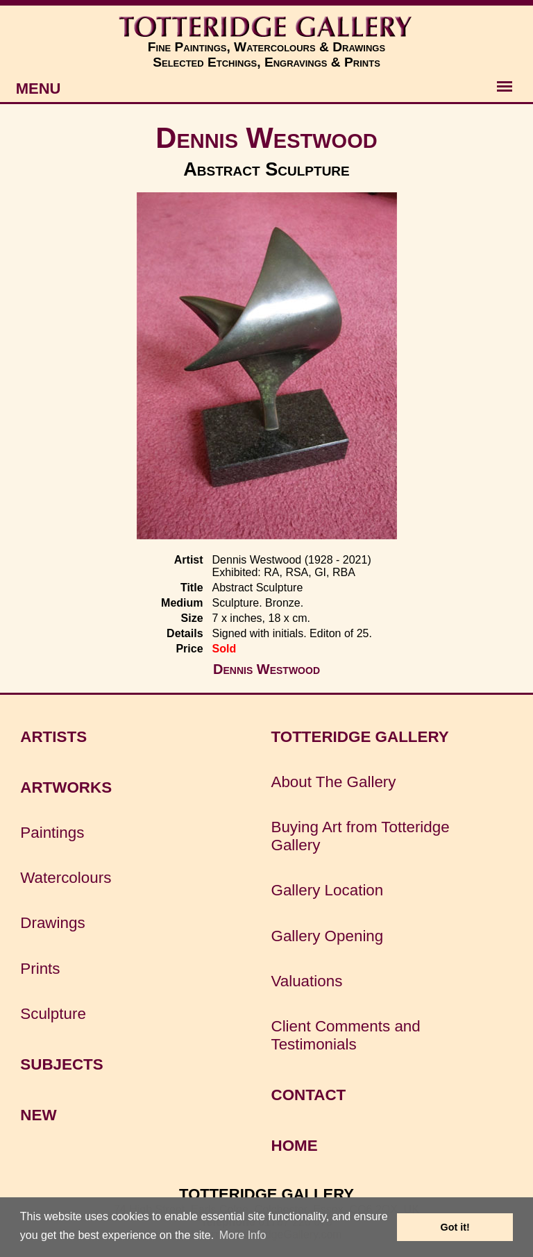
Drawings (52, 922)
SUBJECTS (61, 1064)
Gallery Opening (327, 936)
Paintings (52, 832)
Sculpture (53, 1013)
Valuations (306, 981)
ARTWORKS (66, 787)
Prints (40, 968)
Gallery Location (327, 890)
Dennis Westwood (266, 137)
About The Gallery (333, 782)
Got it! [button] (455, 1227)
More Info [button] (242, 1235)
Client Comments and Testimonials (345, 1035)
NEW (38, 1115)
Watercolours (65, 877)
